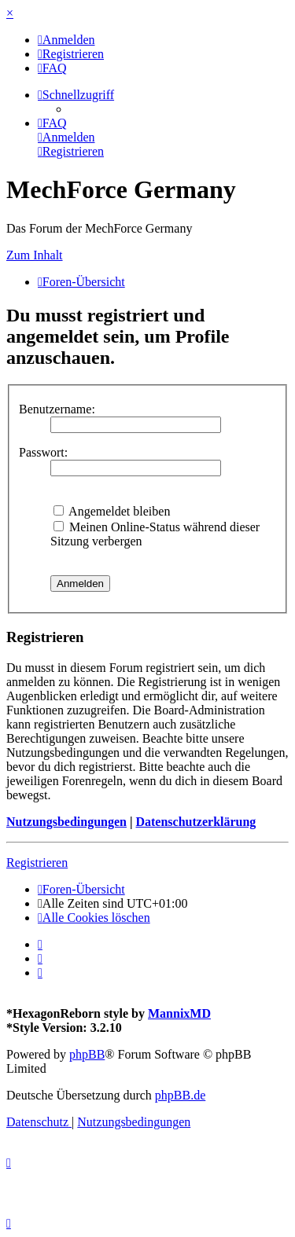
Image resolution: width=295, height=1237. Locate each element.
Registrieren (37, 862)
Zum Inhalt (34, 255)
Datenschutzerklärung (195, 821)
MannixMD (179, 1013)
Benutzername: (57, 409)
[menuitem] (66, 39)
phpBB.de (180, 1095)
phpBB (87, 1054)
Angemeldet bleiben (111, 511)
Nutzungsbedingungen (66, 821)
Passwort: (43, 452)
